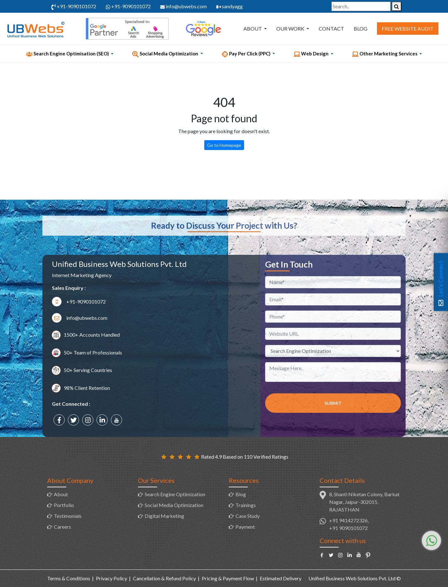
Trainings (245, 505)
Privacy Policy (111, 578)
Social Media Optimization (174, 505)
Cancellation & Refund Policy (164, 578)
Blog (360, 28)
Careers (62, 527)
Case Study (247, 516)
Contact (331, 28)
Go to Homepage (224, 145)
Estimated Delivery (280, 578)
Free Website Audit (408, 28)
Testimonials (68, 516)
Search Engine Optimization (175, 494)
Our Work (290, 28)
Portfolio (64, 505)
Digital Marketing (164, 516)
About (253, 28)
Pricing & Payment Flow (228, 578)
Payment (245, 527)
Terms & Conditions (68, 578)
